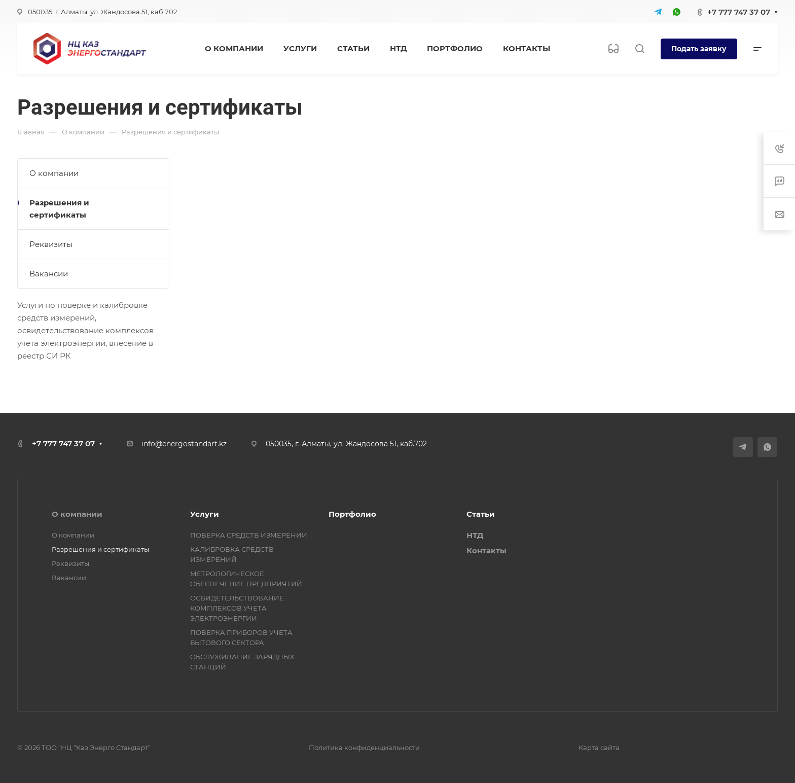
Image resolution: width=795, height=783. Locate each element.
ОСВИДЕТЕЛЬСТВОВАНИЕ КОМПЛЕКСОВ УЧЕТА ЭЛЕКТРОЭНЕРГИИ (237, 608)
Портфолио (352, 514)
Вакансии (48, 273)
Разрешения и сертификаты (59, 209)
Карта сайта (599, 747)
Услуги (204, 514)
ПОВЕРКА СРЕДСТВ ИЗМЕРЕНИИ (248, 535)
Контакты (486, 550)
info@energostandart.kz (184, 443)
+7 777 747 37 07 (738, 12)
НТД (474, 535)
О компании (54, 173)
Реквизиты (51, 244)
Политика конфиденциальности (364, 747)
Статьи (480, 514)
